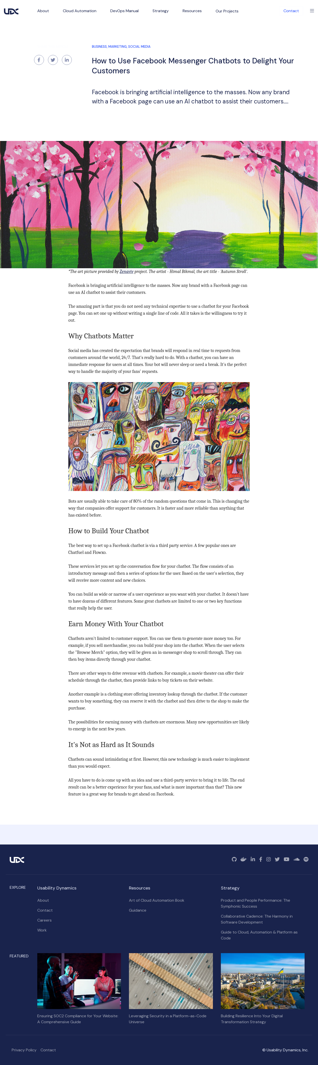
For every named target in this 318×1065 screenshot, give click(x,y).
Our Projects (227, 11)
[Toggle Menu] (312, 11)
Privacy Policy (24, 1050)
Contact (291, 10)
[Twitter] (277, 859)
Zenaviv (127, 271)
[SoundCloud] (296, 859)
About (43, 900)
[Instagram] (268, 859)
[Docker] (243, 859)
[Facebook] (260, 859)
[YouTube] (286, 859)
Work (42, 930)
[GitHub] (234, 859)
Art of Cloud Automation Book (156, 900)
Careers (44, 920)
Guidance (137, 910)
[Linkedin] (253, 859)
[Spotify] (306, 859)
